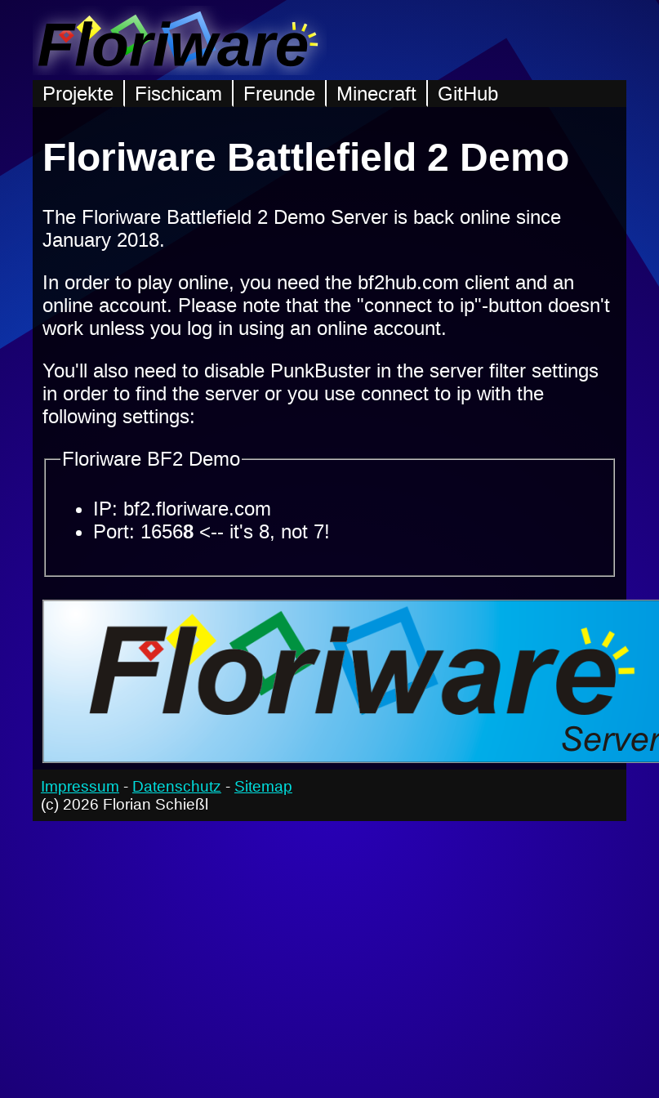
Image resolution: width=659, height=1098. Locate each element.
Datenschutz (176, 786)
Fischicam (178, 94)
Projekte (78, 94)
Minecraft (376, 94)
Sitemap (263, 786)
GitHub (468, 94)
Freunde (279, 94)
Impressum (80, 786)
